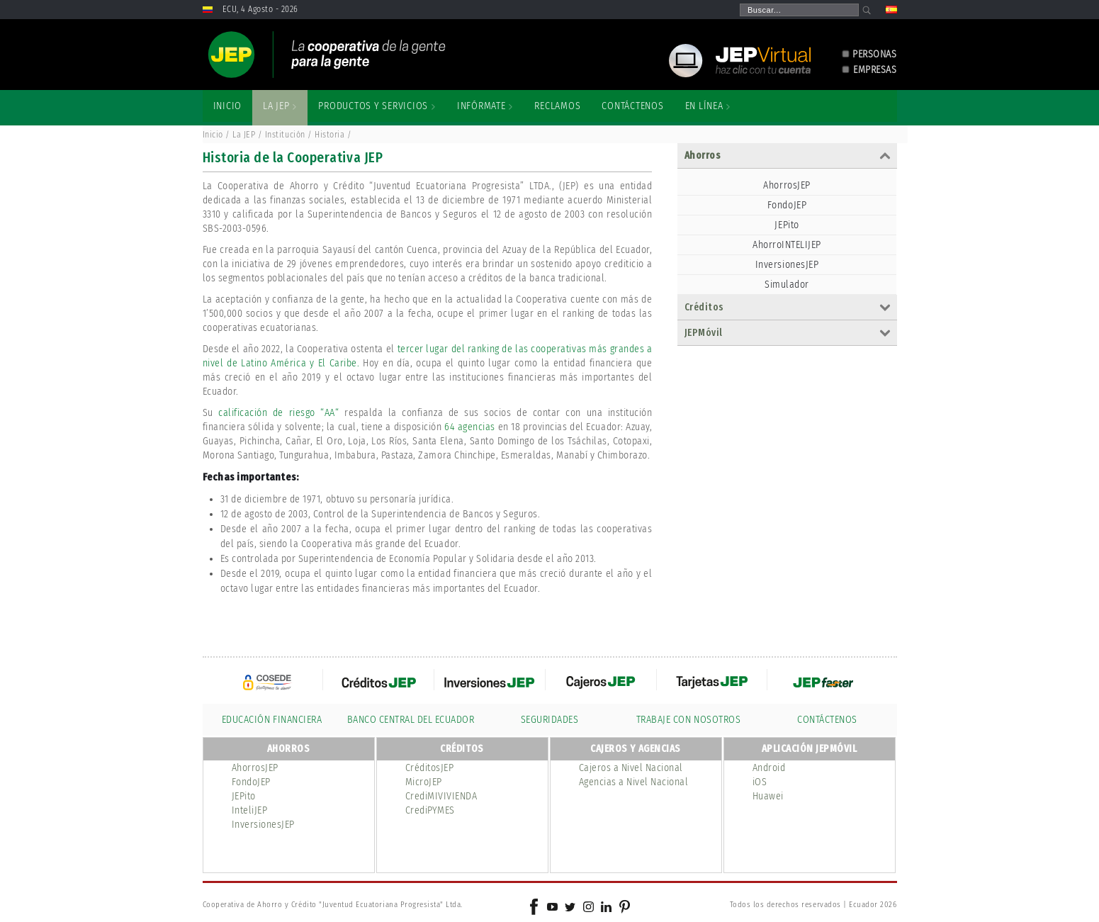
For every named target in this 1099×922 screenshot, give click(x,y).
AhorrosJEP (786, 185)
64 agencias (469, 427)
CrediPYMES (430, 810)
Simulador (787, 285)
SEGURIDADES (550, 720)
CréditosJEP (429, 768)
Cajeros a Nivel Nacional (631, 768)
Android (769, 768)
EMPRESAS (874, 70)
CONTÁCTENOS (827, 720)
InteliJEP (250, 810)
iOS (760, 782)
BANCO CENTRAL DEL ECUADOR (411, 720)
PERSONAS (874, 54)
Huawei (768, 796)
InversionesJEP (786, 265)
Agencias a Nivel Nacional (634, 782)
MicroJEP (423, 782)
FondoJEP (786, 205)
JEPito (786, 225)
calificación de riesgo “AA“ (281, 413)
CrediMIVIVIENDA (441, 796)
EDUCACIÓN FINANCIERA (272, 720)
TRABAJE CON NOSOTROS (688, 720)
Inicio (213, 135)
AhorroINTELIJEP (787, 245)
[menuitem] (228, 106)
